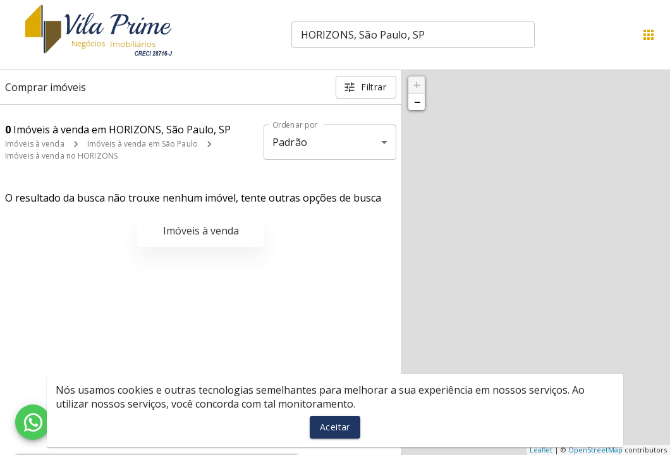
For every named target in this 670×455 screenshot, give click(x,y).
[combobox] (413, 34)
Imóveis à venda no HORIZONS (61, 155)
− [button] (417, 101)
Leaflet (541, 449)
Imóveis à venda (34, 143)
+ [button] (416, 84)
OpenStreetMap (595, 449)
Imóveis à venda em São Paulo (142, 143)
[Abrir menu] (648, 35)
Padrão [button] (289, 142)
